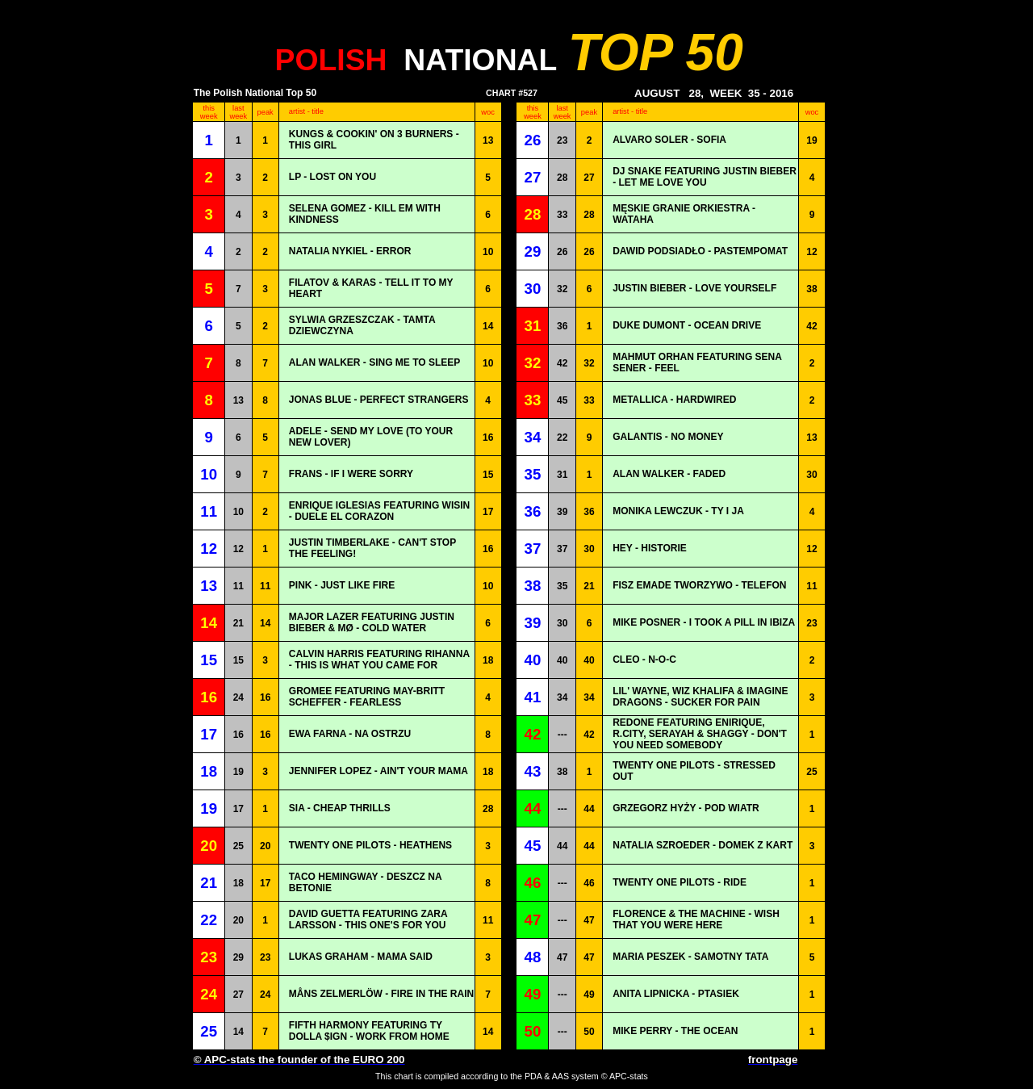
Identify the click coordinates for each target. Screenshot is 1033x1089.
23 (562, 140)
